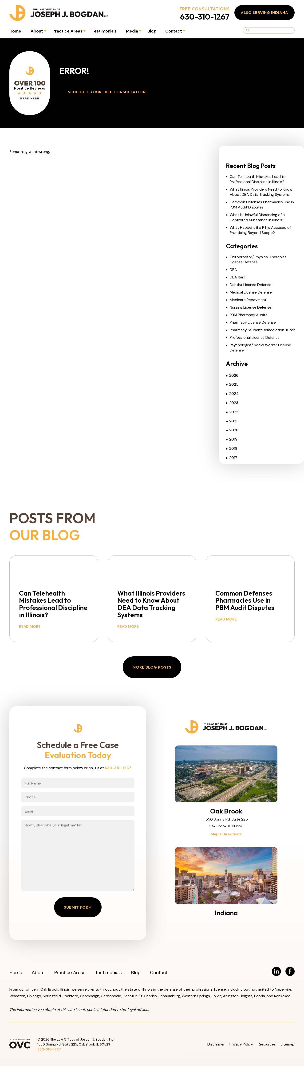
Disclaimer (216, 1044)
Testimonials (104, 31)
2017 (231, 457)
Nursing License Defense (250, 307)
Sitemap (287, 1044)
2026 (232, 375)
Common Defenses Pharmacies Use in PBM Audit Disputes (262, 205)
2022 (232, 411)
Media (132, 31)
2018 (231, 448)
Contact (173, 31)
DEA (233, 269)
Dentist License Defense (250, 284)
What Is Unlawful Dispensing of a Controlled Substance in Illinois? (257, 217)
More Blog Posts (152, 667)
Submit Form (78, 907)
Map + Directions (226, 834)
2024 (232, 393)
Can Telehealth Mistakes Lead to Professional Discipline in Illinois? (258, 179)
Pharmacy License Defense (253, 322)
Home (15, 31)
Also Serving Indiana (264, 12)
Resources (267, 1044)
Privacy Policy (241, 1044)
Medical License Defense (251, 292)
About (37, 31)
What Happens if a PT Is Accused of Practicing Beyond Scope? (260, 230)
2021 (231, 421)
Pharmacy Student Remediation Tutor (262, 329)
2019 (231, 439)
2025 (232, 384)
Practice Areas (67, 31)
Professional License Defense (255, 337)
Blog (151, 31)
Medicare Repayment (248, 299)
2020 (232, 430)
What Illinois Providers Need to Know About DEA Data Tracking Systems (261, 192)
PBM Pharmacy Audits (248, 314)
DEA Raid (237, 277)
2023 (232, 402)
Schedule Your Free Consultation (107, 92)
